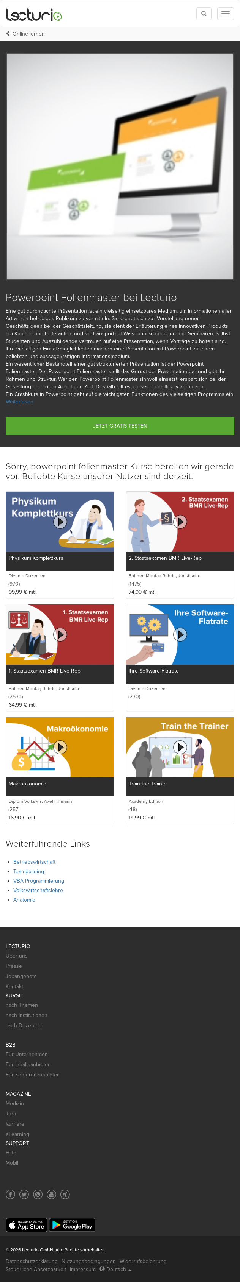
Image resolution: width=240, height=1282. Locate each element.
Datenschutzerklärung (32, 1261)
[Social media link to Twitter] (24, 1194)
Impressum (83, 1269)
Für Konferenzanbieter (32, 1075)
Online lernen (29, 34)
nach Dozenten (24, 1025)
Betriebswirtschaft (34, 862)
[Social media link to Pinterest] (38, 1194)
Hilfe (11, 1153)
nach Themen (22, 1005)
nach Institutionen (26, 1015)
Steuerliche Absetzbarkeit (36, 1269)
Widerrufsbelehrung (143, 1261)
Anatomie (24, 900)
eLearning (17, 1134)
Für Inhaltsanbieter (28, 1064)
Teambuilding (28, 871)
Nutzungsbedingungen (89, 1261)
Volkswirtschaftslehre (38, 890)
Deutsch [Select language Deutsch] (115, 1269)
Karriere (15, 1124)
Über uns (17, 956)
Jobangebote (21, 976)
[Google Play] (72, 1225)
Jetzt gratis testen (120, 426)
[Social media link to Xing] (65, 1194)
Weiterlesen (19, 402)
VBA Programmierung (38, 881)
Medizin (15, 1103)
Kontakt (14, 986)
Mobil (12, 1163)
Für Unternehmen (27, 1054)
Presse (14, 966)
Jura (11, 1114)
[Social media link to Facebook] (10, 1194)
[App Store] (26, 1225)
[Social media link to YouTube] (51, 1194)
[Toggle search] (204, 13)
